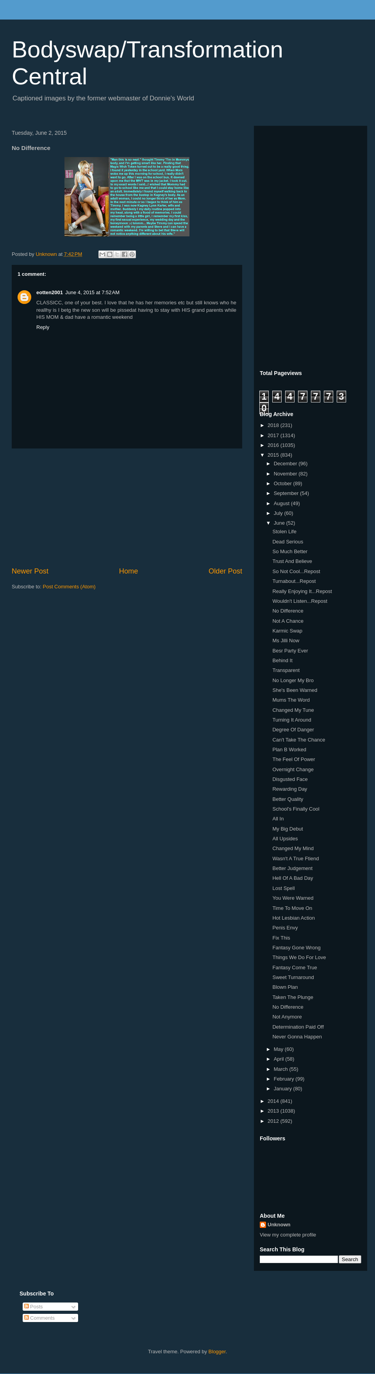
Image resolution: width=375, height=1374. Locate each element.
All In (278, 819)
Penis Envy (285, 928)
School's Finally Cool (295, 809)
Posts (33, 1307)
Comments (39, 1318)
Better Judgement (292, 868)
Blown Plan (285, 987)
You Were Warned (292, 898)
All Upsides (285, 839)
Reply (42, 327)
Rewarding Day (289, 789)
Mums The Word (291, 700)
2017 (274, 435)
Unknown (279, 1224)
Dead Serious (287, 542)
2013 (274, 1111)
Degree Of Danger (293, 730)
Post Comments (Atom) (69, 587)
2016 (274, 445)
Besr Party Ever (290, 651)
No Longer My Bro (293, 680)
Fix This (281, 938)
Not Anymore (287, 1017)
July (279, 513)
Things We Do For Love (299, 957)
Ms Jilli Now (285, 640)
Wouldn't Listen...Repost (299, 601)
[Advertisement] (127, 507)
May (279, 1049)
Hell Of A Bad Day (292, 878)
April (280, 1059)
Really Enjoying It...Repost (302, 591)
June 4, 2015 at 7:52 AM (92, 292)
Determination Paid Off (297, 1027)
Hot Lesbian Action (293, 918)
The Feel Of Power (293, 759)
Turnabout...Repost (294, 581)
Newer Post (30, 571)
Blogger (217, 1351)
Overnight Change (293, 769)
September (287, 493)
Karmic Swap (287, 631)
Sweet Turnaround (293, 977)
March (281, 1069)
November (286, 474)
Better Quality (287, 799)
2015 (274, 455)
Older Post (225, 571)
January (283, 1089)
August (282, 503)
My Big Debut (287, 829)
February (285, 1079)
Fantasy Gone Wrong (296, 948)
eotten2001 (49, 292)
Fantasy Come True (294, 967)
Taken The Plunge (292, 997)
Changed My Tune (293, 710)
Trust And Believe (292, 561)
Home (128, 571)
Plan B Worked (289, 749)
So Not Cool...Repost (296, 571)
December (286, 463)
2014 (274, 1101)
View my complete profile (288, 1235)
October (283, 483)
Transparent (286, 670)
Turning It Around (291, 720)
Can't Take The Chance (298, 740)
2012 (274, 1121)
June (280, 523)
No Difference (287, 611)
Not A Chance (288, 621)
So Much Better (289, 551)
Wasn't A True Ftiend (295, 858)
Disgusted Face (289, 779)
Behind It (282, 660)
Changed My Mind (293, 848)
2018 (274, 425)
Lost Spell (283, 888)
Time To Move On (292, 908)
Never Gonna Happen (296, 1037)
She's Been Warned (294, 690)
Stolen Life (284, 531)
